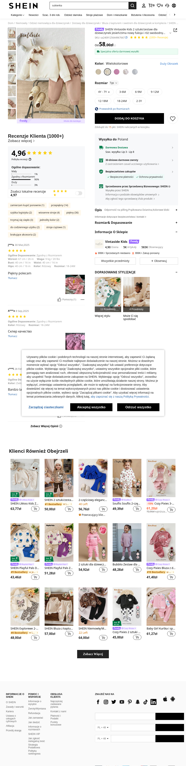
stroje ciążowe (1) (56, 227)
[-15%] (150, 504)
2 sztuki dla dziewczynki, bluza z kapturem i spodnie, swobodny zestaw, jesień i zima (93, 564)
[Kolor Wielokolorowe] (111, 63)
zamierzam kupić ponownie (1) (27, 205)
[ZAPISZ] (172, 118)
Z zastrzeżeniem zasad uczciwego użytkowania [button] (131, 164)
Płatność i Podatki (56, 717)
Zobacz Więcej (93, 654)
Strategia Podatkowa (34, 746)
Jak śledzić (34, 722)
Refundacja (34, 713)
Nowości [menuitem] (33, 14)
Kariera (10, 711)
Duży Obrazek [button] (169, 63)
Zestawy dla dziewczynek (86, 23)
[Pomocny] (59, 299)
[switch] (78, 193)
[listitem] (108, 294)
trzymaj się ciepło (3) (21, 220)
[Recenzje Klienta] (46, 138)
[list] (126, 702)
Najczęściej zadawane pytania (57, 704)
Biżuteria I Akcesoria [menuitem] (143, 14)
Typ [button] (114, 83)
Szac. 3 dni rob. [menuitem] (51, 14)
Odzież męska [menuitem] (166, 14)
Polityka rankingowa (34, 752)
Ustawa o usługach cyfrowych (11, 718)
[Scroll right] (174, 15)
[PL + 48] (103, 727)
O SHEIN (11, 702)
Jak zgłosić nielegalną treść (36, 740)
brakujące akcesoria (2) (23, 234)
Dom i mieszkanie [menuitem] (117, 14)
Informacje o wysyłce (34, 702)
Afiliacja (10, 726)
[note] (92, 515)
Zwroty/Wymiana (37, 708)
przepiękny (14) (59, 205)
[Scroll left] (169, 15)
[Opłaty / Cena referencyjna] (115, 45)
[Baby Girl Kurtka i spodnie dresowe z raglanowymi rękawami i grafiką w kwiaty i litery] (161, 606)
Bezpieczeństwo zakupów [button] (120, 171)
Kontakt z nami (58, 711)
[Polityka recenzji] (22, 159)
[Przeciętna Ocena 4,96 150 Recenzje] (149, 37)
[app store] (165, 701)
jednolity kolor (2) (49, 220)
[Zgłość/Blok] (82, 299)
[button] (167, 5)
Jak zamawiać (35, 717)
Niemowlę (21, 23)
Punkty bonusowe (56, 723)
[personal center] (143, 5)
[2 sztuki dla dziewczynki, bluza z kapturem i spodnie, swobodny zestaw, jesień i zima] (93, 542)
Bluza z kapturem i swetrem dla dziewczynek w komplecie (134, 23)
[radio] (98, 71)
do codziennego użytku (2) (25, 227)
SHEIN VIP (34, 734)
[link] (151, 5)
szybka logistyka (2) (21, 212)
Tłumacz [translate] (12, 278)
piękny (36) (72, 212)
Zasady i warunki (15, 706)
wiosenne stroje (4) (49, 212)
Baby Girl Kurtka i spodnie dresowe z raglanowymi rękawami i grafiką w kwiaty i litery (161, 628)
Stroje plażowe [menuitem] (94, 14)
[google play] (172, 701)
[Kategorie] (18, 15)
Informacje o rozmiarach (34, 728)
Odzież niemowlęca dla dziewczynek (50, 23)
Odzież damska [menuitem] (73, 14)
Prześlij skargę (13, 730)
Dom (10, 23)
